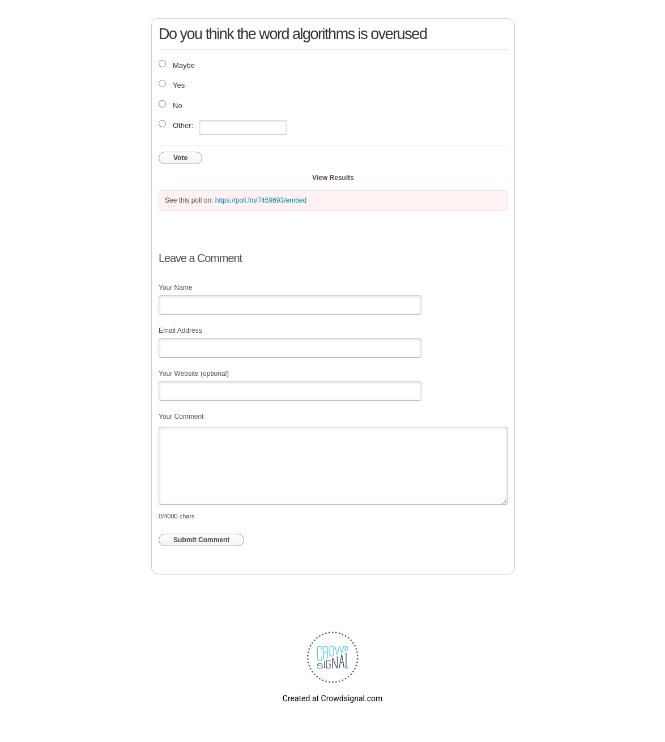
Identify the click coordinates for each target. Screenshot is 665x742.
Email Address (180, 330)
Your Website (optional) (194, 374)
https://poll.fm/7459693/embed (260, 200)
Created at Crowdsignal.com (332, 698)
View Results (333, 178)
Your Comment (181, 417)
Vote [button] (180, 158)
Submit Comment (201, 540)
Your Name (176, 287)
